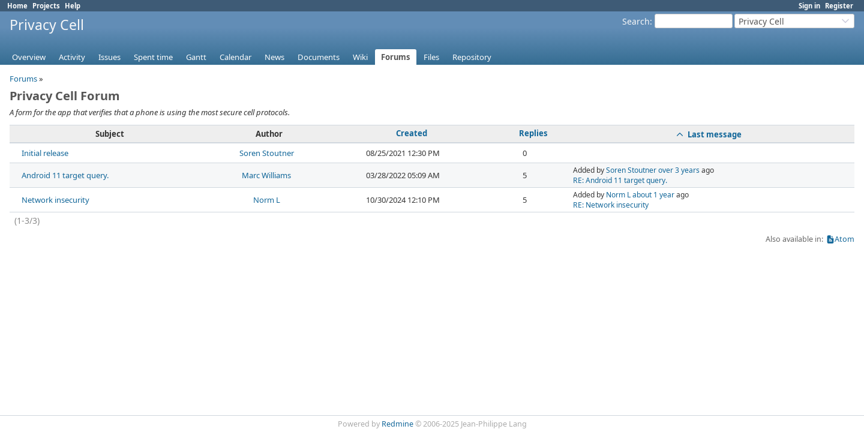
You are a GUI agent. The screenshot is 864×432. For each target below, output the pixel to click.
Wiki (360, 57)
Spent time (153, 57)
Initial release (45, 153)
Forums (395, 57)
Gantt (196, 57)
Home (17, 5)
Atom (844, 239)
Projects (46, 5)
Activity (72, 57)
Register (839, 5)
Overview (29, 57)
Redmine (397, 424)
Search (636, 21)
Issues (109, 57)
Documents (319, 57)
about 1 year (653, 195)
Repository (471, 57)
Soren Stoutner (266, 153)
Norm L (266, 199)
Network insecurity (55, 199)
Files (431, 57)
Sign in (809, 5)
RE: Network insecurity (611, 205)
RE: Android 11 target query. (620, 180)
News (274, 57)
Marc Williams (266, 175)
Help (72, 5)
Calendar (235, 57)
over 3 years (679, 170)
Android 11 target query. (65, 175)
